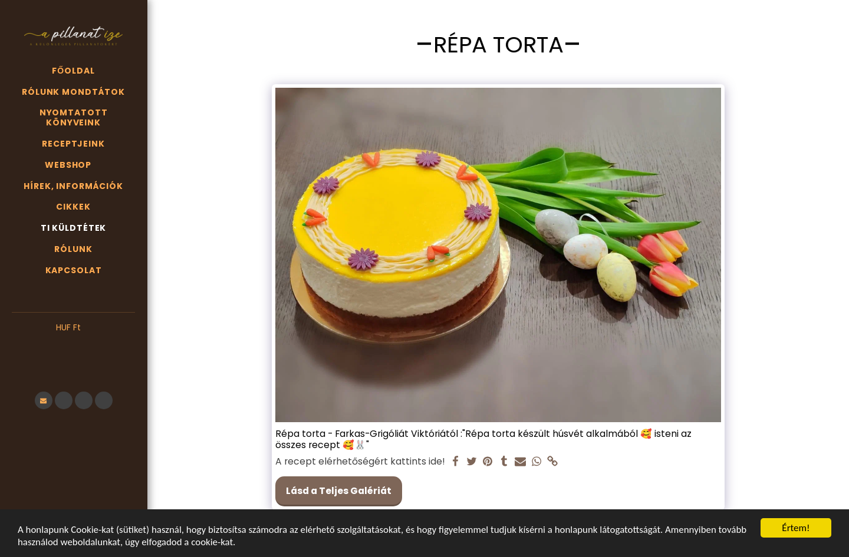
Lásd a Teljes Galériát (338, 491)
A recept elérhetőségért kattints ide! (360, 462)
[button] (73, 346)
